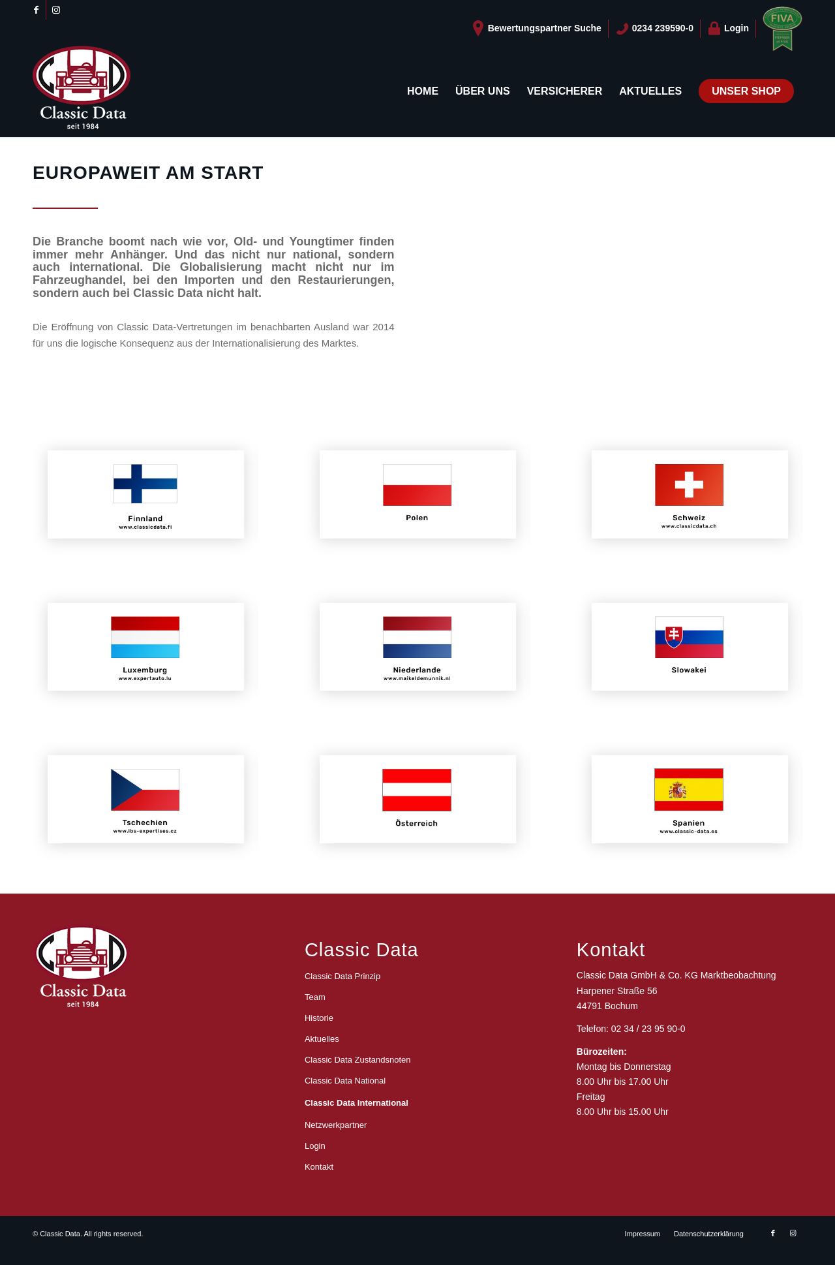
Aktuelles (322, 1039)
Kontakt (319, 1167)
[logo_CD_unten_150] (81, 91)
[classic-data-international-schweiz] (689, 496)
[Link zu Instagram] (56, 10)
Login (728, 29)
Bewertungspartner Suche (536, 29)
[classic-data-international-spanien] (689, 801)
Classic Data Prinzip (342, 976)
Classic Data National (345, 1080)
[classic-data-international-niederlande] (417, 649)
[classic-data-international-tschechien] (145, 801)
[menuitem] (536, 29)
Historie (319, 1018)
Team (315, 997)
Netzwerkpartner (336, 1125)
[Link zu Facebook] (36, 10)
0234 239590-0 (654, 29)
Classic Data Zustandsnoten (358, 1060)
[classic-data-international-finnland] (145, 496)
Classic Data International (356, 1103)
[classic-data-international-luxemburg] (145, 649)
